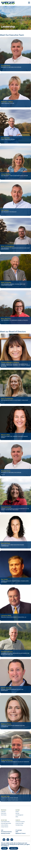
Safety (17, 816)
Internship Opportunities (6, 823)
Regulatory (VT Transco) (20, 833)
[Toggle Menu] (29, 3)
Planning (17, 813)
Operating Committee (5, 833)
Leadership (3, 811)
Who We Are (3, 809)
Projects (17, 811)
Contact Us (18, 820)
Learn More (14, 848)
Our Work (18, 809)
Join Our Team (4, 820)
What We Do (3, 813)
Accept (4, 848)
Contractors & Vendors (20, 821)
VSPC (2, 830)
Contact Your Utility (19, 823)
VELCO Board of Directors (6, 831)
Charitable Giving (19, 825)
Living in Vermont (4, 826)
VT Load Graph (19, 830)
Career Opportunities (5, 821)
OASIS (17, 831)
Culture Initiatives (4, 825)
